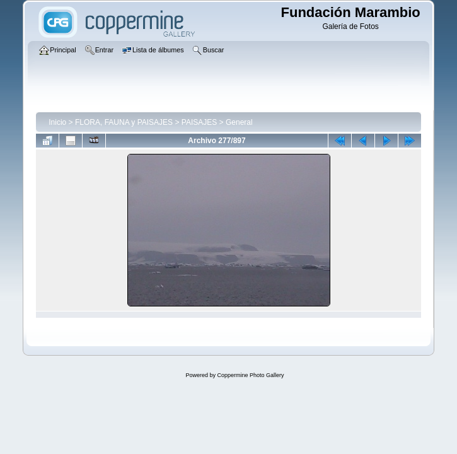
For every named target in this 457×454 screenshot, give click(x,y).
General (239, 122)
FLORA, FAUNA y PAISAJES (124, 122)
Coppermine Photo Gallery (250, 375)
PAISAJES (199, 122)
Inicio (57, 122)
